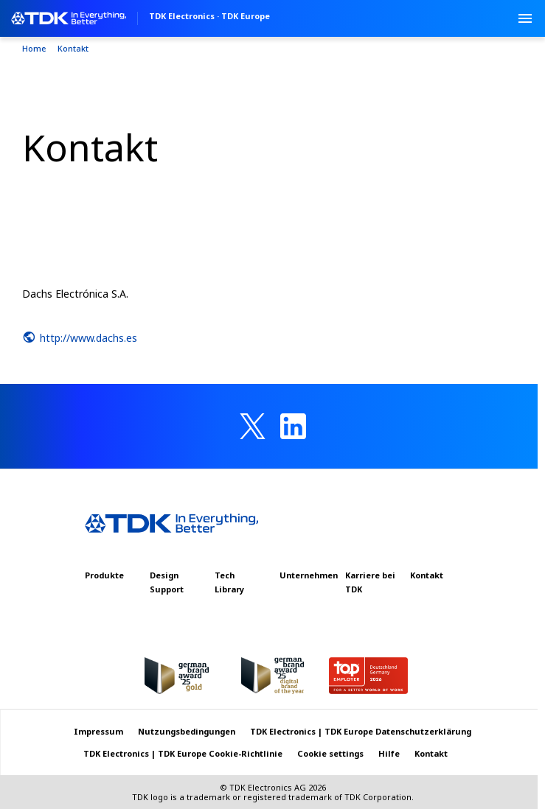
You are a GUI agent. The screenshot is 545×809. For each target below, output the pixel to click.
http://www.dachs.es (79, 337)
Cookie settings (330, 753)
